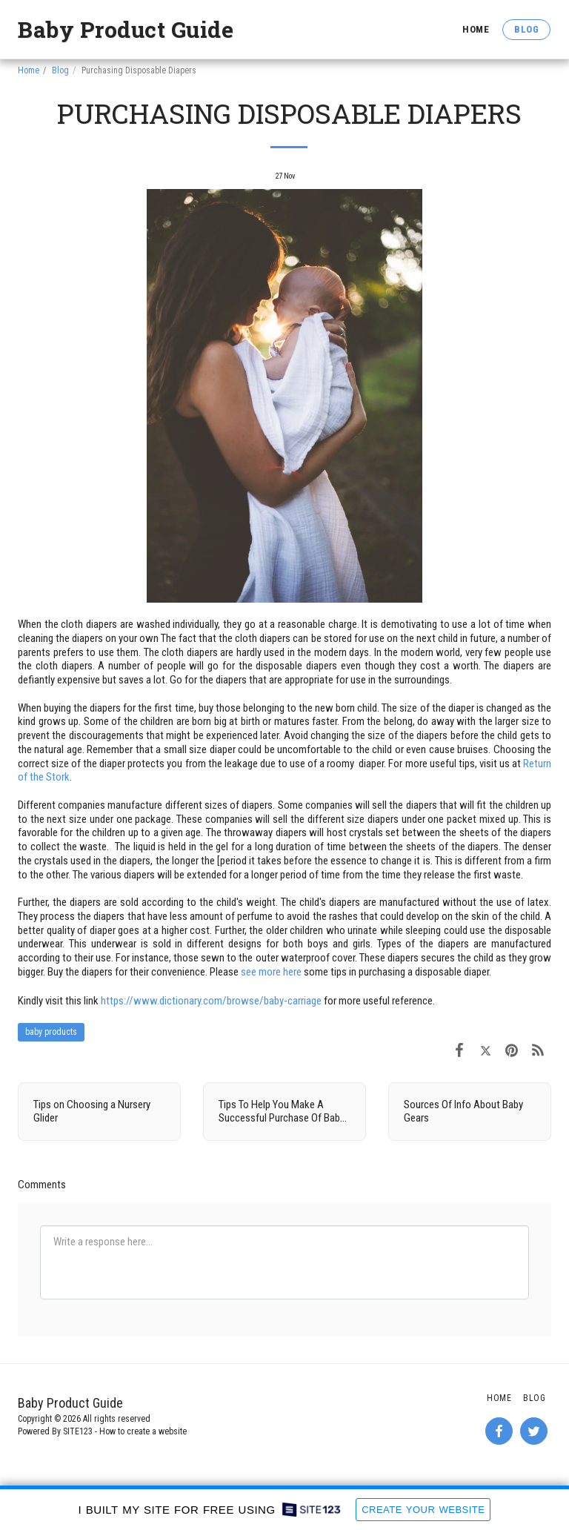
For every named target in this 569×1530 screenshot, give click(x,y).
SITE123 (78, 1431)
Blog (60, 70)
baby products (51, 1032)
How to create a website (143, 1431)
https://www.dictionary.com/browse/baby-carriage (211, 1000)
